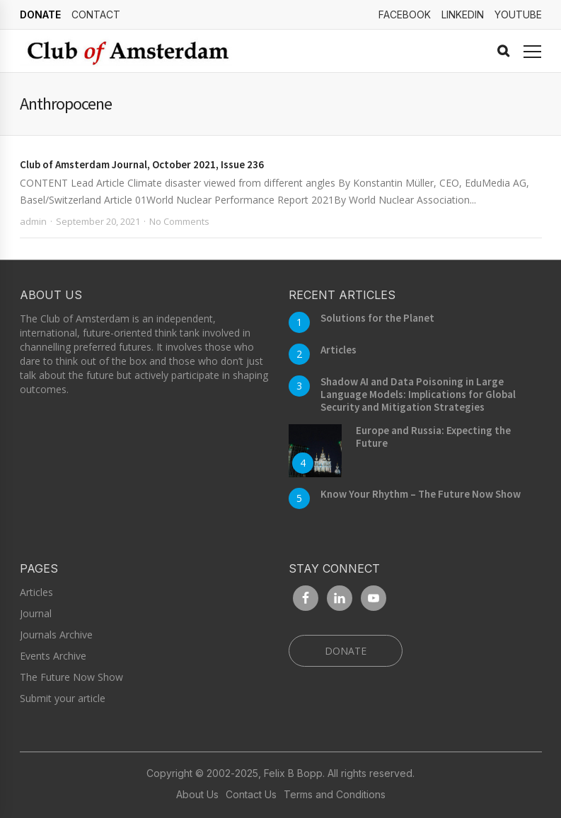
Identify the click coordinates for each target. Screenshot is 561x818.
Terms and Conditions (335, 795)
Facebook (404, 14)
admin (33, 221)
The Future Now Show (71, 677)
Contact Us (251, 795)
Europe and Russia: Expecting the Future (433, 436)
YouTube (518, 14)
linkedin (462, 14)
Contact (95, 14)
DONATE (40, 14)
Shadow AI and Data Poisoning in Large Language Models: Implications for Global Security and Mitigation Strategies (418, 394)
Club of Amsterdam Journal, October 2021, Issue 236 (142, 164)
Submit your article (62, 698)
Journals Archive (56, 634)
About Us (197, 795)
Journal (36, 613)
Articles (338, 349)
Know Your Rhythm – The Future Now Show (420, 494)
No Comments (179, 221)
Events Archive (53, 655)
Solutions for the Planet (377, 318)
